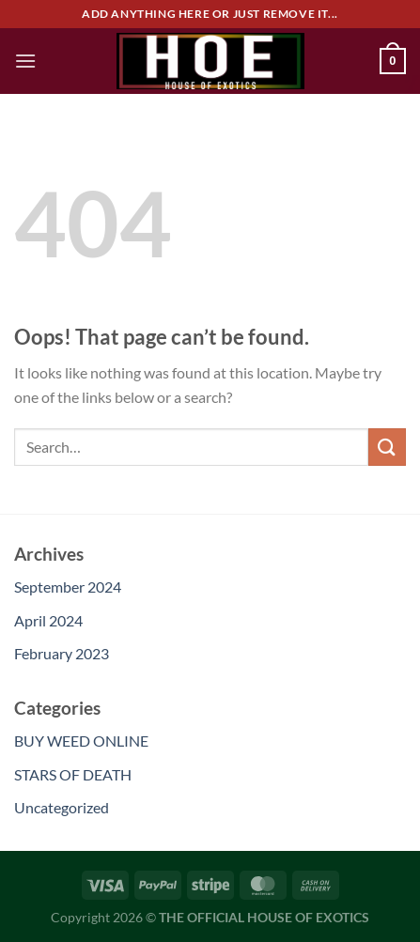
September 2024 (67, 586)
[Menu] (25, 61)
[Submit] (387, 446)
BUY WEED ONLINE (81, 740)
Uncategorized (61, 807)
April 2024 (48, 620)
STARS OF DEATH (73, 774)
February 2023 (61, 653)
